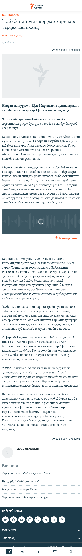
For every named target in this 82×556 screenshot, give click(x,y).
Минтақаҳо (10, 15)
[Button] (66, 50)
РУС (55, 551)
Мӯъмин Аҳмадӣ (12, 35)
